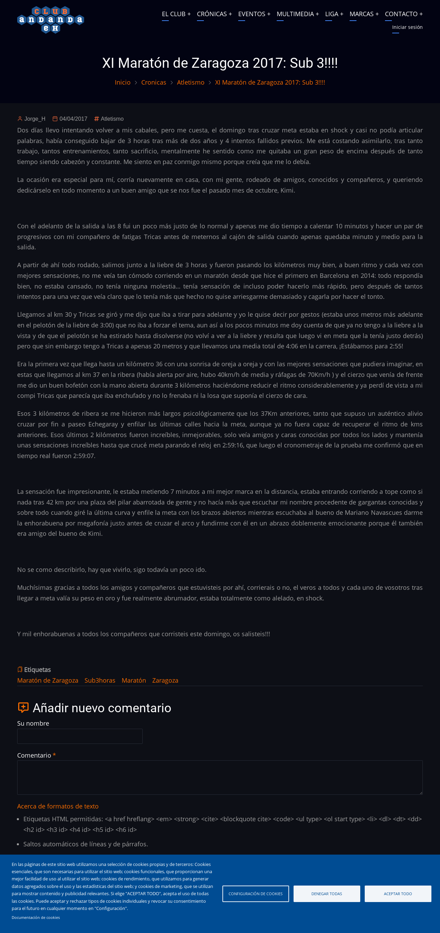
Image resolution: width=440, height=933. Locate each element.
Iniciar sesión (407, 27)
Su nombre (33, 723)
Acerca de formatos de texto (58, 806)
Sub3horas (100, 680)
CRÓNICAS (212, 14)
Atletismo (191, 82)
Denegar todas (326, 893)
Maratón (134, 680)
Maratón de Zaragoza (47, 680)
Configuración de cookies (256, 893)
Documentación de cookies (36, 917)
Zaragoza (165, 680)
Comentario (34, 755)
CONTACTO (401, 14)
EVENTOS (251, 14)
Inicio (123, 82)
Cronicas (153, 82)
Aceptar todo (398, 893)
